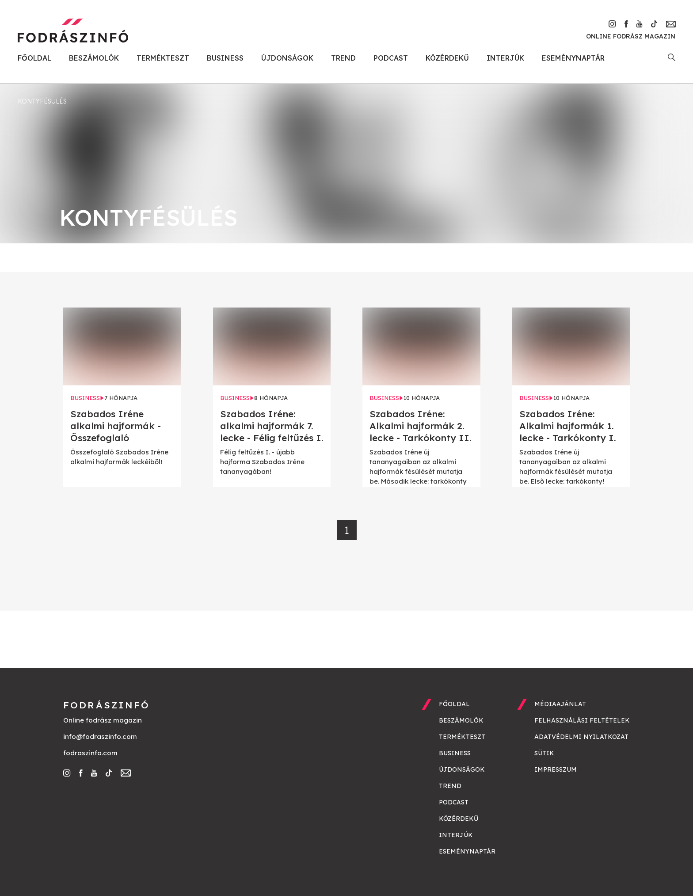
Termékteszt (163, 58)
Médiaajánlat (560, 704)
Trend (343, 58)
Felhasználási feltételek (582, 720)
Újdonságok (287, 58)
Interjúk (505, 58)
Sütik (544, 753)
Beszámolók (94, 58)
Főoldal (34, 58)
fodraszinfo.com (90, 753)
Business (225, 58)
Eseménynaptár (573, 58)
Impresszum (555, 769)
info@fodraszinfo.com (100, 736)
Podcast (390, 58)
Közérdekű (447, 58)
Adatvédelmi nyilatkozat (581, 737)
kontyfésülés (42, 101)
